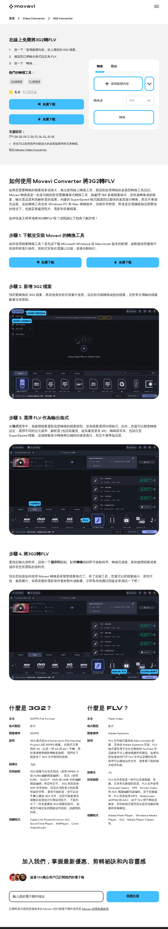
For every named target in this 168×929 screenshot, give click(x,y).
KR (52, 136)
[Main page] (22, 6)
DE (20, 136)
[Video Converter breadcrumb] (34, 18)
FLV (140, 100)
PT (36, 136)
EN (16, 136)
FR (24, 136)
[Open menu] (156, 6)
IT (28, 136)
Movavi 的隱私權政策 (95, 909)
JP (49, 136)
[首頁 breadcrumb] (12, 18)
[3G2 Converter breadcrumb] (63, 18)
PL (44, 136)
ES (32, 136)
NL (40, 136)
